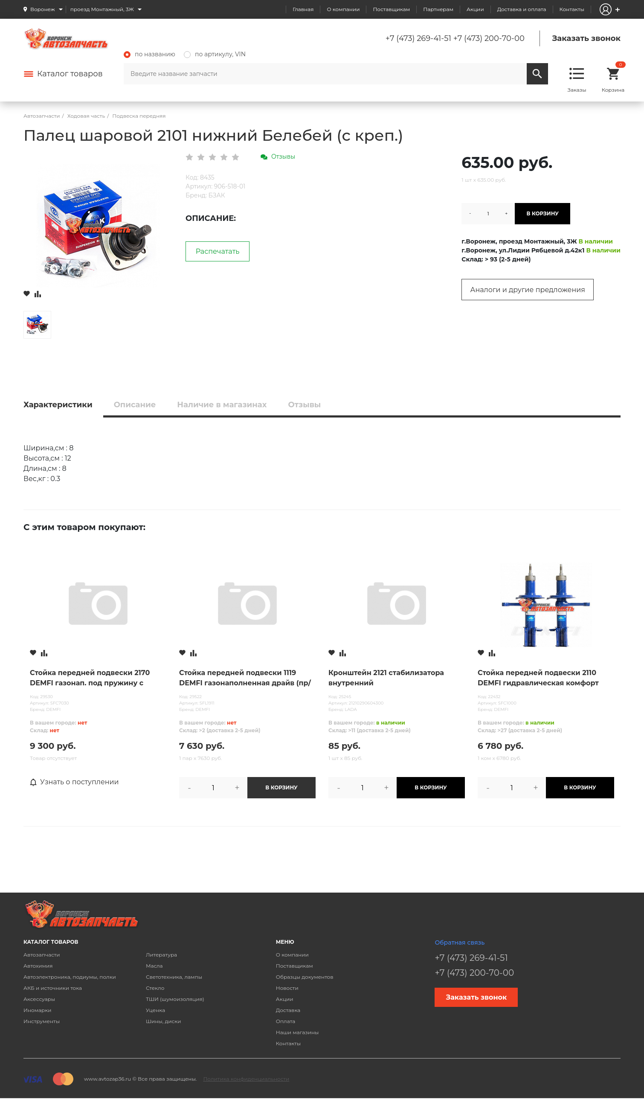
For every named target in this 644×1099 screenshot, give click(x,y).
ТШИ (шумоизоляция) (175, 999)
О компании (343, 9)
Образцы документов (305, 977)
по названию (149, 54)
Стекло (155, 988)
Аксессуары (39, 999)
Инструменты (41, 1021)
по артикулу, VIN (215, 54)
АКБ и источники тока (52, 988)
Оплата (286, 1021)
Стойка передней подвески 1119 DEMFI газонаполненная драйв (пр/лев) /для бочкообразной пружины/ (245, 678)
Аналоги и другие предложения (527, 290)
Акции (475, 9)
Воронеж (42, 9)
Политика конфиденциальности (246, 1079)
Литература (161, 954)
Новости (287, 988)
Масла (154, 966)
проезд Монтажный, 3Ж (102, 9)
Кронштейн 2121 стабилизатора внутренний (386, 678)
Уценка (155, 1010)
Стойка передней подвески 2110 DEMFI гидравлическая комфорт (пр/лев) (538, 678)
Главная (303, 9)
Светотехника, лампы (174, 977)
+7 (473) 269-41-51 (418, 38)
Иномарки (37, 1010)
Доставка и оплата (521, 9)
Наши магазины (297, 1032)
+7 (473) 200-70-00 (489, 38)
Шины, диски (163, 1021)
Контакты (572, 9)
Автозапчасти (41, 954)
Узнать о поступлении (74, 782)
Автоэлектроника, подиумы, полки (69, 977)
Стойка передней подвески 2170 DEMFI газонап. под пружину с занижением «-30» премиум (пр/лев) (98, 678)
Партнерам (438, 9)
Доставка (288, 1010)
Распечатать (218, 251)
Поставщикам (391, 9)
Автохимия (38, 966)
